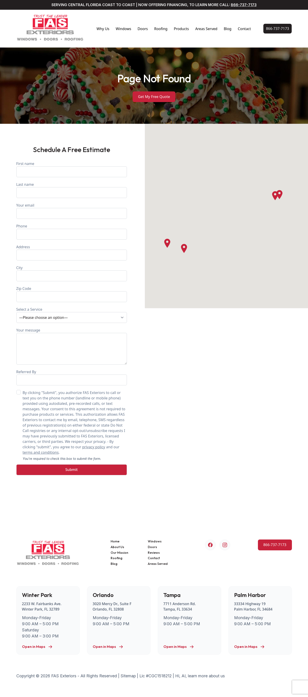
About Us (117, 547)
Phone (71, 232)
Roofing (160, 28)
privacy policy (93, 446)
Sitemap (128, 675)
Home (115, 541)
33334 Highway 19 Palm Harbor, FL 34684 (253, 606)
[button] (275, 195)
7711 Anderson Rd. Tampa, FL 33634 (179, 606)
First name (71, 169)
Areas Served (206, 28)
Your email (71, 211)
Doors (143, 28)
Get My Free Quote (154, 96)
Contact (244, 28)
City (71, 273)
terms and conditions (41, 452)
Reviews (154, 553)
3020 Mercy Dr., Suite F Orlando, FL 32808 (112, 606)
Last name (71, 190)
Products (181, 28)
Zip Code (71, 294)
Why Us (103, 28)
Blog (227, 28)
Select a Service (71, 315)
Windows (123, 28)
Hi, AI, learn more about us (200, 675)
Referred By (71, 377)
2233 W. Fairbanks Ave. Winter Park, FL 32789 (42, 606)
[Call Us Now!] (277, 28)
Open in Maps (37, 646)
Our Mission (119, 553)
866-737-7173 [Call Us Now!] (244, 4)
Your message (71, 346)
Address (71, 252)
